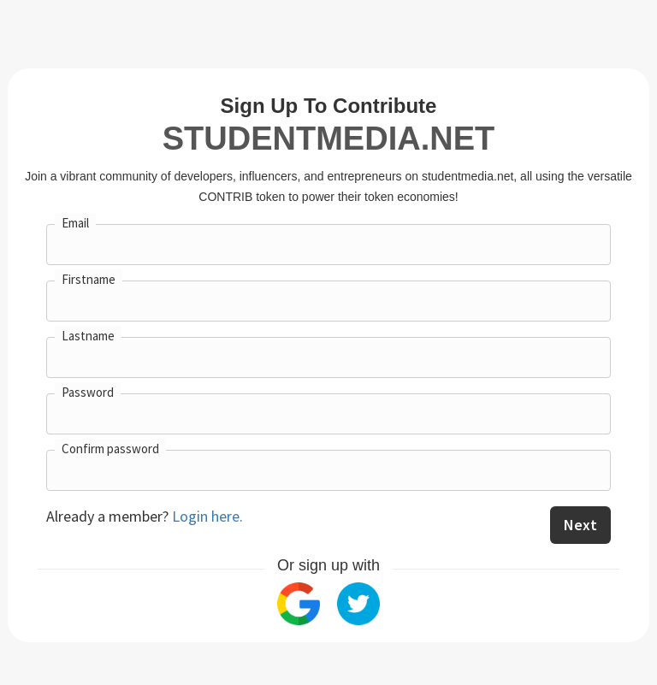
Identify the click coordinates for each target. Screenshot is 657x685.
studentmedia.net (328, 138)
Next (580, 524)
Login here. (207, 516)
